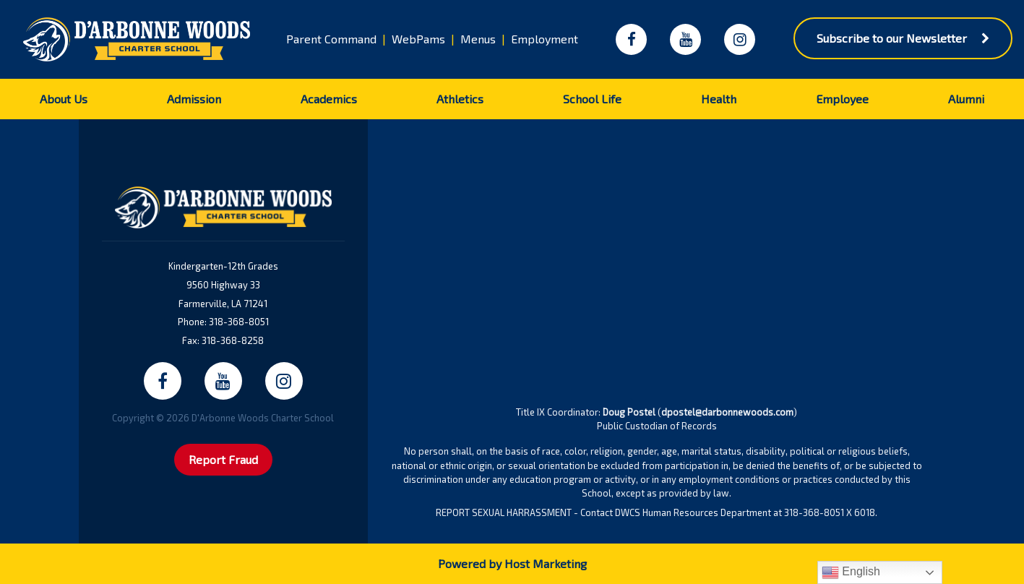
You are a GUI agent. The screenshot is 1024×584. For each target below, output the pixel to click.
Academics (329, 99)
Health (718, 99)
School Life (592, 99)
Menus (478, 39)
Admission (194, 99)
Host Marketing (545, 563)
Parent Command (331, 39)
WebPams (418, 39)
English (851, 572)
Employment (544, 39)
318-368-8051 (239, 321)
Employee (842, 99)
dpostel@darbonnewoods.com (727, 412)
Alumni (966, 99)
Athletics (459, 99)
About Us (63, 99)
